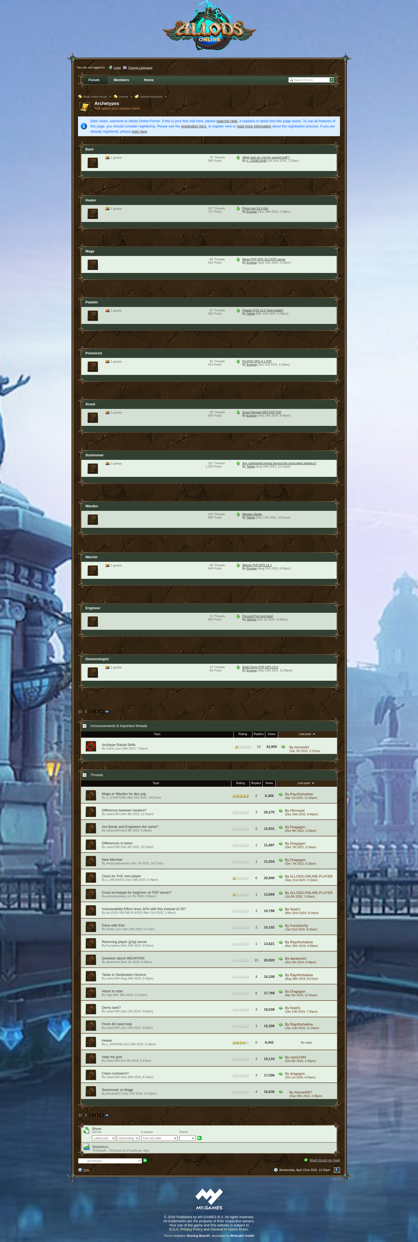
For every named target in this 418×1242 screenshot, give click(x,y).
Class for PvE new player (121, 876)
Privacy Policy (191, 1229)
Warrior (91, 557)
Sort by (96, 1131)
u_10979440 (114, 1044)
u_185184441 (115, 879)
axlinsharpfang (116, 896)
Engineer (92, 608)
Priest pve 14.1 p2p (255, 208)
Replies (259, 734)
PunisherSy (299, 926)
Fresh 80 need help (117, 1024)
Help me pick (112, 1057)
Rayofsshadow (301, 794)
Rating (242, 734)
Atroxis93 (301, 747)
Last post (307, 734)
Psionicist (93, 353)
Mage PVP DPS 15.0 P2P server (264, 259)
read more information (254, 126)
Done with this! (113, 925)
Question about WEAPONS (123, 958)
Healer (90, 200)
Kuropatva (113, 945)
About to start (112, 991)
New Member (112, 860)
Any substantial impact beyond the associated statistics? (279, 463)
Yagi (109, 994)
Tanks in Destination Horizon (124, 975)
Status (184, 1131)
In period (147, 1131)
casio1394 (113, 814)
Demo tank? (111, 1007)
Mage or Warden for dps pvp (124, 794)
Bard (89, 149)
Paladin (91, 302)
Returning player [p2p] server (124, 942)
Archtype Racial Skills (119, 745)
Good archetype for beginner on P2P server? (136, 892)
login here (139, 131)
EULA (173, 1229)
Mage (89, 251)
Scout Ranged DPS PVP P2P (261, 412)
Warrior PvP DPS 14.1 (257, 565)
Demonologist (97, 659)
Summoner (94, 455)
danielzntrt (113, 962)
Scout (90, 404)
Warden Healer (252, 514)
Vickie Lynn (113, 929)
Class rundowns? (115, 1073)
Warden (91, 506)
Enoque (252, 211)
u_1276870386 (116, 797)
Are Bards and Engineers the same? (130, 827)
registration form (193, 126)
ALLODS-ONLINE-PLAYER (311, 876)
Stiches (251, 619)
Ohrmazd (297, 810)
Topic (157, 734)
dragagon (297, 1074)
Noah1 (295, 909)
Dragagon (297, 827)
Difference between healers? (124, 810)
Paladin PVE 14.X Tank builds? (262, 310)
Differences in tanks (117, 843)
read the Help (227, 121)
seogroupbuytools (118, 863)
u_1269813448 (257, 160)
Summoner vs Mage (117, 1090)
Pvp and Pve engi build (257, 616)
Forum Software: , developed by (209, 1235)
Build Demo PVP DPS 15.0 (260, 667)
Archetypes (106, 103)
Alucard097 (303, 1092)
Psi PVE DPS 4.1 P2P (257, 361)
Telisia (251, 313)
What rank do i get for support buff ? (266, 157)
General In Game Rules (229, 1229)
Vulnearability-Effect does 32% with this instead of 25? (144, 909)
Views (271, 734)
